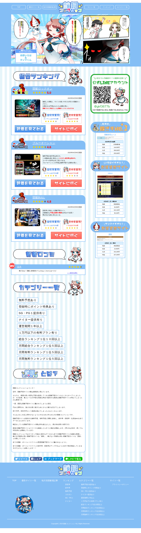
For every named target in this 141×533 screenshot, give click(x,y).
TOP (20, 7)
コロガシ (68, 499)
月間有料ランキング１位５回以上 (41, 357)
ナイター (68, 506)
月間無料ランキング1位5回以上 (93, 519)
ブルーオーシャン (43, 143)
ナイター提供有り (30, 322)
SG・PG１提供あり (88, 496)
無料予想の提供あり (88, 489)
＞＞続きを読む (72, 273)
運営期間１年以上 (30, 329)
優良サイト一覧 (35, 7)
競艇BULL (38, 197)
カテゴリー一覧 (123, 7)
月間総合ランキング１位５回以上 (41, 350)
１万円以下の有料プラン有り (38, 336)
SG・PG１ (69, 502)
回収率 (67, 489)
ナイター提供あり (87, 499)
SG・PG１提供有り (32, 315)
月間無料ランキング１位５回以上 (41, 364)
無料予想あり (27, 300)
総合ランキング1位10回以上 (91, 509)
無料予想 (68, 496)
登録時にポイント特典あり (36, 307)
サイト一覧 (93, 7)
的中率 (67, 492)
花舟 (19, 267)
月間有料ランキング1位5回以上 (93, 516)
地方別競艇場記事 (49, 7)
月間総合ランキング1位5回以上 (93, 513)
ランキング (108, 7)
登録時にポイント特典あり (91, 492)
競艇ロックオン (42, 88)
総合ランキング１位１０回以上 (39, 343)
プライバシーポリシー (120, 489)
